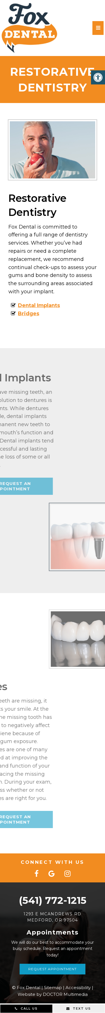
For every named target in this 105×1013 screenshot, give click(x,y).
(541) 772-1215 (52, 900)
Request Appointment (52, 969)
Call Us (26, 1008)
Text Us (78, 1008)
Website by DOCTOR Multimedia (53, 994)
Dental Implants (34, 305)
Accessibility (78, 987)
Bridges (24, 313)
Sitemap (53, 987)
